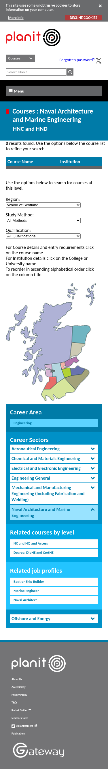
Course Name (20, 161)
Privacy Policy (19, 695)
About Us (17, 679)
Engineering (23, 423)
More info (15, 18)
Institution (70, 161)
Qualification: (18, 230)
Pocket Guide (21, 710)
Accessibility (19, 687)
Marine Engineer (26, 591)
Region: (13, 199)
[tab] (54, 449)
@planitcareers (24, 726)
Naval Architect (25, 600)
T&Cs (14, 702)
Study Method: (20, 215)
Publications (18, 733)
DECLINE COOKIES (83, 18)
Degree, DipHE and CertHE (34, 552)
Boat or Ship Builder (29, 581)
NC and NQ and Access (31, 543)
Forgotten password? (77, 59)
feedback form (20, 718)
